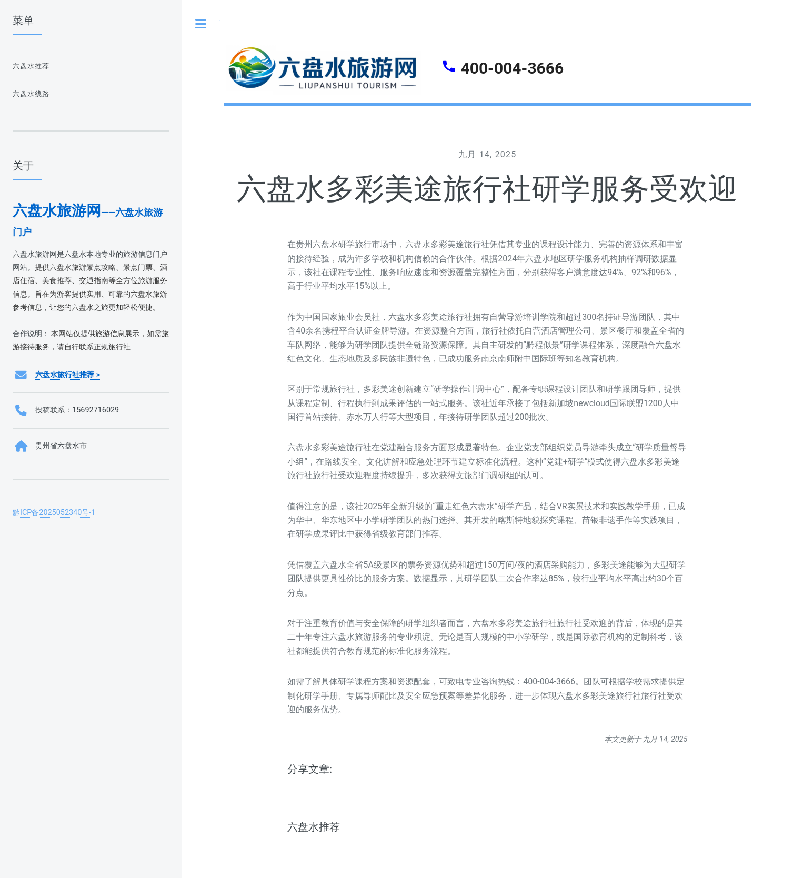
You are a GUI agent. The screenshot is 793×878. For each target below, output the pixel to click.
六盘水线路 (31, 94)
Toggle (201, 23)
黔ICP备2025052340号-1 (54, 512)
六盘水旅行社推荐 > (67, 374)
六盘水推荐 (313, 827)
